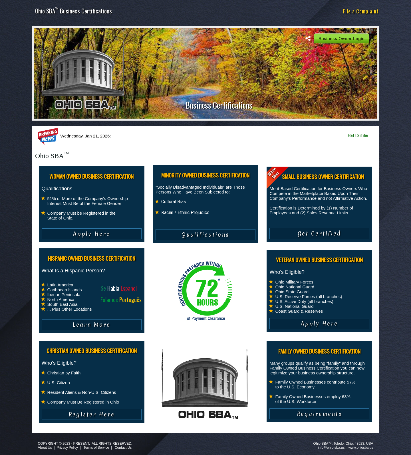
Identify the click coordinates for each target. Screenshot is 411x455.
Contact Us (123, 448)
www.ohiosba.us (360, 448)
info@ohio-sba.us (331, 448)
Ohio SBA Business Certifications (73, 10)
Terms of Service (96, 448)
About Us (45, 448)
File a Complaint (361, 11)
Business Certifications (219, 105)
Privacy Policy (67, 448)
